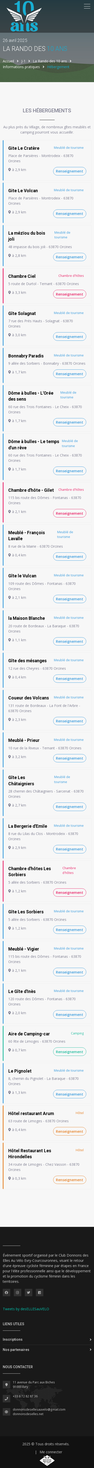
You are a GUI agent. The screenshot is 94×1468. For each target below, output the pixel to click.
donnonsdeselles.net (28, 1414)
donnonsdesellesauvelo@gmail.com (39, 1409)
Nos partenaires (16, 1350)
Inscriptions (13, 1339)
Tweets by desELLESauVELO (26, 1308)
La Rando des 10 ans (50, 61)
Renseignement (69, 171)
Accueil (8, 61)
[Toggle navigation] (87, 6)
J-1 (23, 61)
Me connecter (51, 1452)
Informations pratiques (21, 66)
